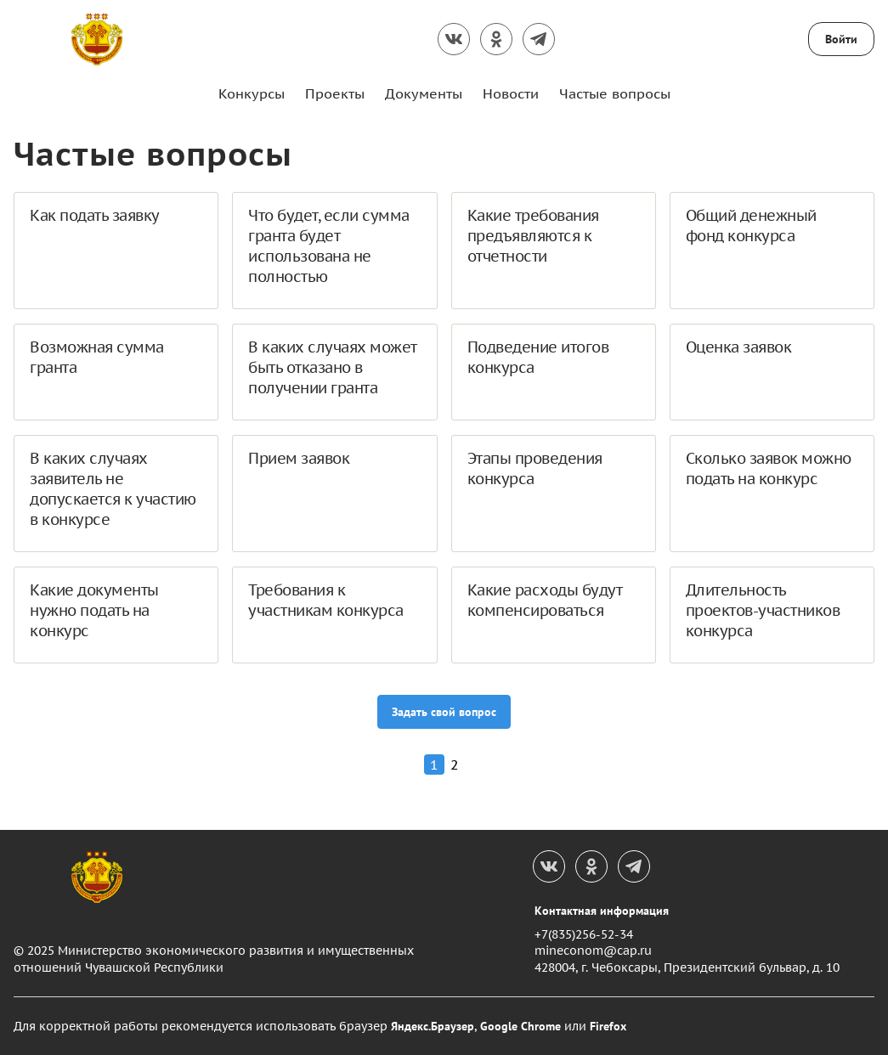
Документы (423, 93)
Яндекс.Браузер (432, 1026)
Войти (841, 39)
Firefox (608, 1026)
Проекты (335, 93)
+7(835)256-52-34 (583, 934)
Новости (511, 93)
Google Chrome (520, 1026)
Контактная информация (601, 910)
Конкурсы (251, 93)
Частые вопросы (614, 93)
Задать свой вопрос (444, 711)
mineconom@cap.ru (593, 950)
